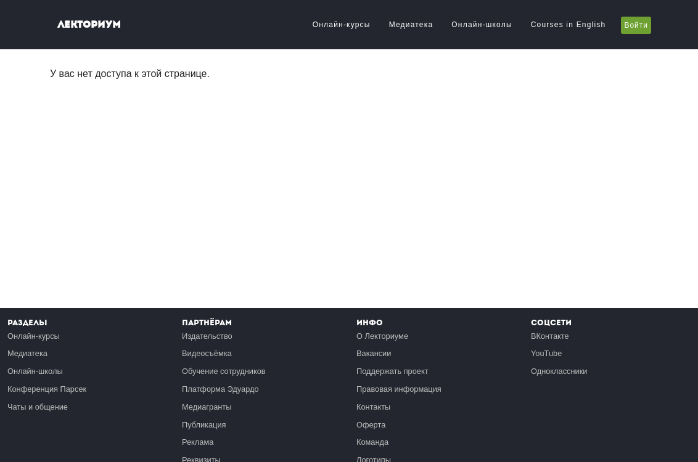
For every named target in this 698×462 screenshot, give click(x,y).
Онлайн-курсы (342, 24)
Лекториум (89, 24)
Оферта (370, 424)
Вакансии (373, 353)
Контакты (373, 406)
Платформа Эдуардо (220, 389)
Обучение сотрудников (224, 371)
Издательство (207, 336)
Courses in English (568, 24)
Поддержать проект (392, 371)
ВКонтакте (550, 336)
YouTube (546, 353)
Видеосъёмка (207, 353)
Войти (636, 25)
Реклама (197, 442)
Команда (372, 442)
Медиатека (411, 24)
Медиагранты (206, 406)
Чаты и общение (37, 406)
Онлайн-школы (481, 24)
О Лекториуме (382, 336)
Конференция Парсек (46, 389)
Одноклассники (559, 371)
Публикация (204, 424)
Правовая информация (398, 389)
